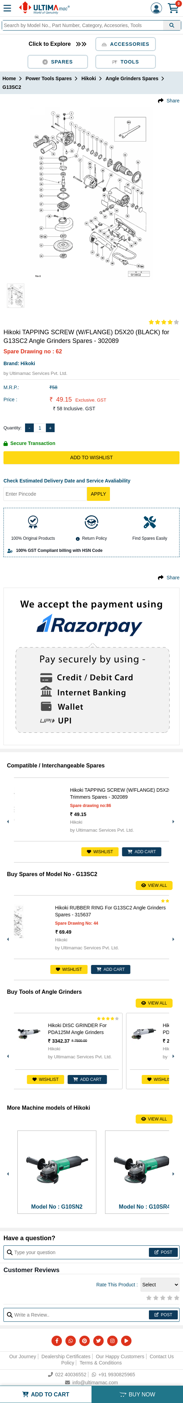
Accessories (126, 44)
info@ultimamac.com (91, 1382)
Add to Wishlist (91, 457)
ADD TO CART (45, 1394)
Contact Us (162, 1356)
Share (173, 100)
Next (172, 819)
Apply (98, 494)
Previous (6, 819)
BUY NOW (137, 1394)
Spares (57, 62)
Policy (67, 1363)
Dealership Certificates (65, 1356)
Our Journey (22, 1356)
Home (9, 78)
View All (154, 885)
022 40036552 (67, 1374)
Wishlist (131, 851)
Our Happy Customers (120, 1356)
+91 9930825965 (113, 1374)
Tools (125, 62)
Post (163, 1252)
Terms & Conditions (101, 1363)
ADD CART (132, 969)
